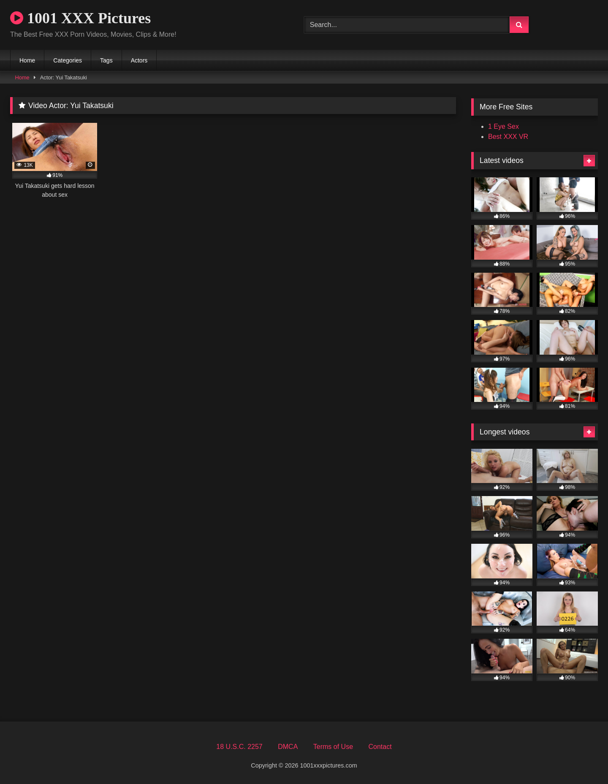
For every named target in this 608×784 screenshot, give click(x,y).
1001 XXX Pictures (80, 18)
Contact (379, 746)
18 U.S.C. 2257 (239, 746)
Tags (106, 60)
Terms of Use (333, 746)
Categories (67, 60)
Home (27, 60)
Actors (139, 60)
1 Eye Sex (503, 126)
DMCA (288, 746)
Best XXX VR (508, 136)
